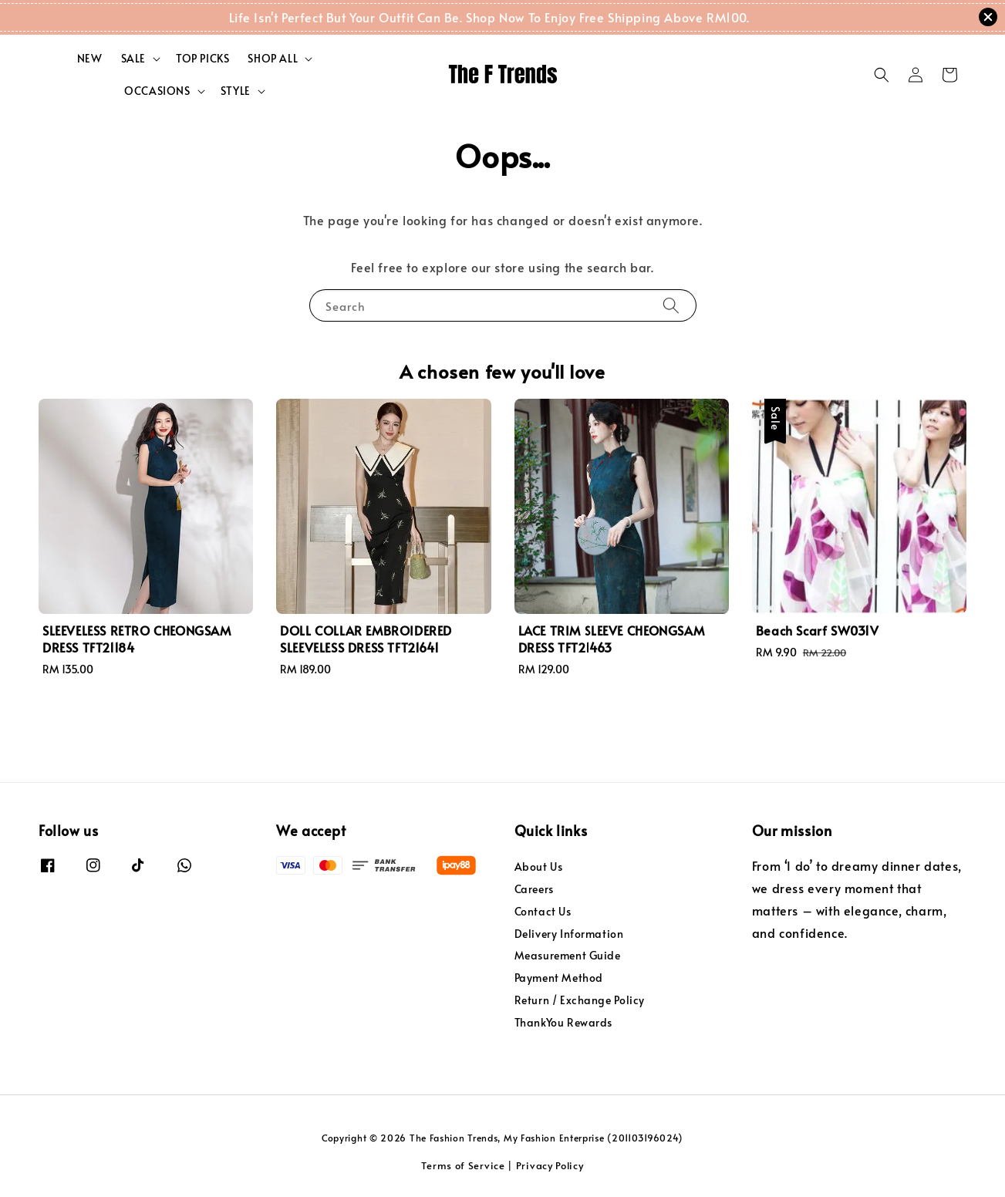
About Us (538, 867)
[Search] (671, 305)
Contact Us (543, 911)
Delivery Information (569, 933)
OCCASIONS (157, 91)
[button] (882, 75)
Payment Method (558, 977)
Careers (534, 889)
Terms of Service (462, 1165)
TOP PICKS (202, 58)
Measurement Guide (567, 955)
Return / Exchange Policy (579, 1000)
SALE (133, 59)
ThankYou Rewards (563, 1022)
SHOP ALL (273, 59)
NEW (90, 58)
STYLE (236, 91)
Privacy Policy (550, 1165)
